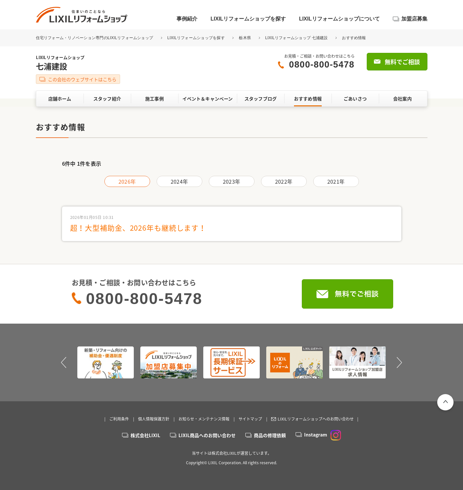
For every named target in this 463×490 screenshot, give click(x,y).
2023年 (231, 181)
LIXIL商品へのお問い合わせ (207, 435)
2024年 (179, 181)
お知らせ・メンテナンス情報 (203, 419)
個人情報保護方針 (153, 419)
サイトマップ (250, 419)
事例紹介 (187, 19)
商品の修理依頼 (270, 435)
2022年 (283, 181)
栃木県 (245, 38)
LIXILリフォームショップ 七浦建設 (296, 38)
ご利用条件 (119, 419)
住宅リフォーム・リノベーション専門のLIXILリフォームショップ (95, 38)
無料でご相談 (402, 61)
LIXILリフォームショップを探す (248, 19)
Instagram (322, 434)
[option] (105, 362)
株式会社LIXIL (145, 435)
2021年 (336, 181)
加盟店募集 (414, 19)
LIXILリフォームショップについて (339, 19)
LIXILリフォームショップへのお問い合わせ (316, 419)
